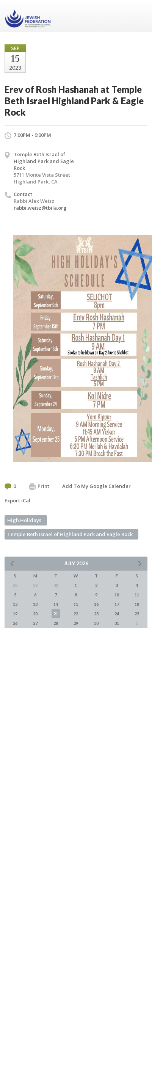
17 (116, 604)
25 (137, 613)
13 (35, 604)
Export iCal (17, 500)
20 (35, 613)
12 (15, 604)
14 (55, 604)
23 (96, 613)
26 (15, 623)
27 (35, 623)
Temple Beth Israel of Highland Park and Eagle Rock (44, 161)
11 (137, 594)
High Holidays (24, 520)
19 (15, 613)
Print (39, 486)
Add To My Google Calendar (96, 486)
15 (76, 604)
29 (76, 623)
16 (96, 604)
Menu (138, 16)
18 (137, 604)
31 (116, 623)
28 (55, 623)
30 (96, 623)
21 (55, 613)
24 (116, 613)
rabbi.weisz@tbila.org (40, 207)
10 (116, 594)
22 (76, 613)
